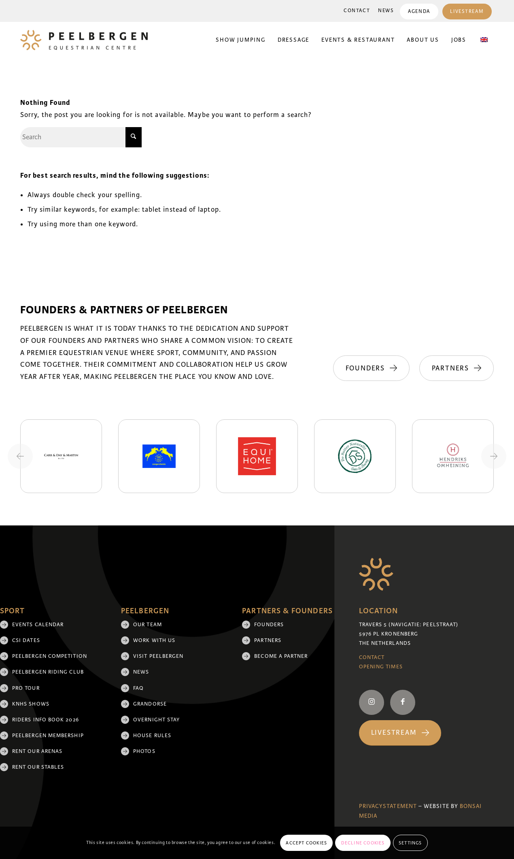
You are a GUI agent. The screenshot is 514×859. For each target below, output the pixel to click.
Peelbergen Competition (49, 656)
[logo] (84, 40)
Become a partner (281, 656)
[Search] (81, 137)
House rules (152, 735)
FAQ (138, 688)
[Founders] (370, 368)
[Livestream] (400, 733)
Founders (269, 624)
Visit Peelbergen (158, 656)
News (386, 11)
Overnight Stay (156, 720)
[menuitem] (357, 11)
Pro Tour (26, 688)
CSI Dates (26, 640)
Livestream (467, 12)
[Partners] (456, 368)
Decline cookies (363, 843)
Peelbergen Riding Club (48, 672)
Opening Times (381, 666)
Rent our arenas (37, 751)
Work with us (154, 640)
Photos (144, 751)
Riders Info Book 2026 (45, 720)
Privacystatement (388, 806)
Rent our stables (38, 767)
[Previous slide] (20, 456)
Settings (410, 843)
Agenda (419, 12)
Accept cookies (306, 843)
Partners (267, 640)
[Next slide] (493, 456)
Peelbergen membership (48, 735)
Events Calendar (38, 624)
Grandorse (150, 704)
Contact (357, 11)
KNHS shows (30, 704)
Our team (147, 624)
